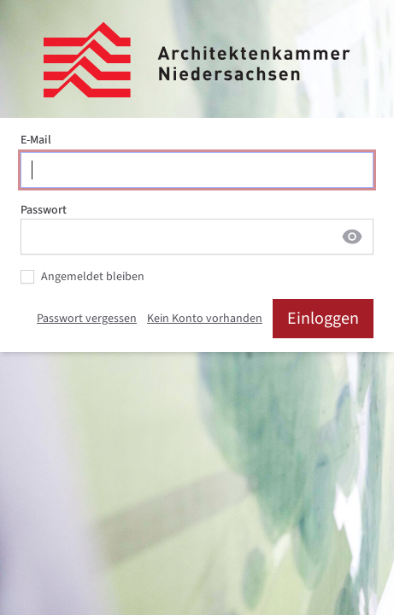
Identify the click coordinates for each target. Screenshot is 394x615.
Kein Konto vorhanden (204, 318)
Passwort (44, 210)
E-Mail (36, 140)
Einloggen (323, 319)
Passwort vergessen (87, 318)
